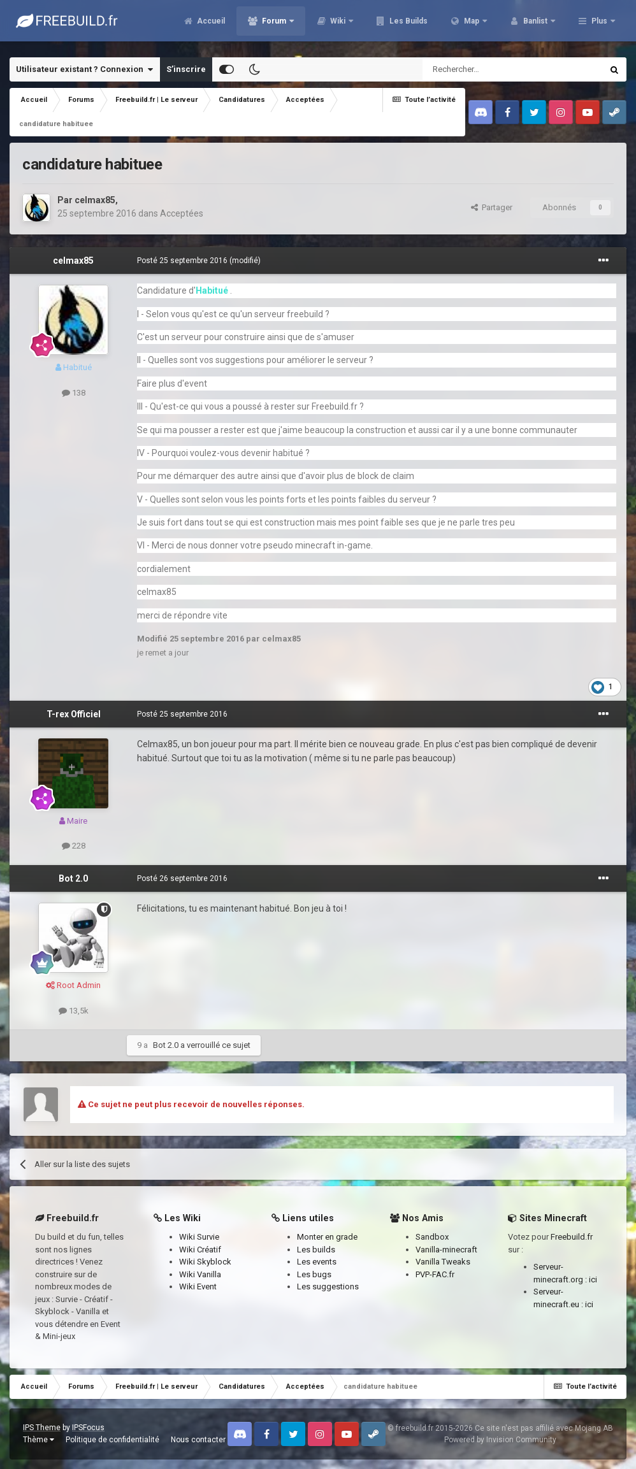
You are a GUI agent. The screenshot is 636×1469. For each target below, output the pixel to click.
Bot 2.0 (73, 878)
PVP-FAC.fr (435, 1274)
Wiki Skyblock (205, 1261)
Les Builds (476, 25)
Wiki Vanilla (200, 1274)
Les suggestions (328, 1286)
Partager (491, 207)
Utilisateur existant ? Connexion (84, 69)
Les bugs (314, 1274)
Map (539, 25)
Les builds (316, 1249)
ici (593, 1279)
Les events (316, 1261)
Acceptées (181, 213)
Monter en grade (327, 1237)
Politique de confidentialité (112, 1439)
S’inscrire (186, 69)
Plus (599, 25)
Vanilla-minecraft (446, 1249)
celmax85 (95, 200)
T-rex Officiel (74, 714)
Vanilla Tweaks (443, 1261)
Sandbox (432, 1237)
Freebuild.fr (572, 1237)
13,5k (74, 1010)
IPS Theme (42, 1427)
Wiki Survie (199, 1237)
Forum (342, 25)
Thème (38, 1439)
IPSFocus (88, 1427)
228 (73, 845)
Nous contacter (198, 1439)
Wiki (406, 25)
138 (73, 393)
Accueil (278, 25)
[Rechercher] (485, 69)
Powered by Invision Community (500, 1439)
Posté (182, 260)
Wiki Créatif (200, 1249)
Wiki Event (198, 1286)
